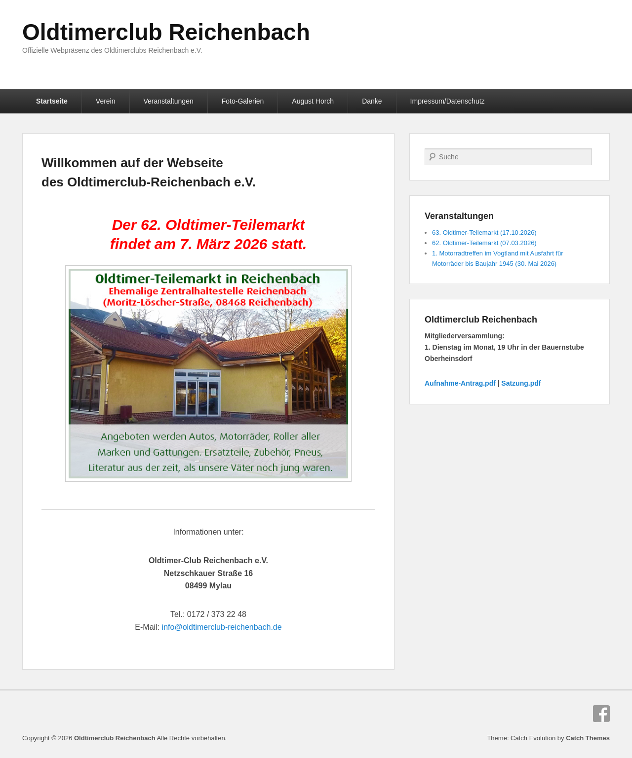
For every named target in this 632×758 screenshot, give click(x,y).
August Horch (313, 101)
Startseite (52, 101)
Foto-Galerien (243, 101)
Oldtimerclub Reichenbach (166, 32)
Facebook (601, 713)
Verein (106, 101)
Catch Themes (588, 738)
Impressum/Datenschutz (447, 101)
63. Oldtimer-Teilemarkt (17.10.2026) (484, 232)
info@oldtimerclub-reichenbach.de (222, 627)
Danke (372, 101)
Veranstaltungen (169, 101)
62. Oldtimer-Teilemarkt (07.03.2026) (484, 243)
